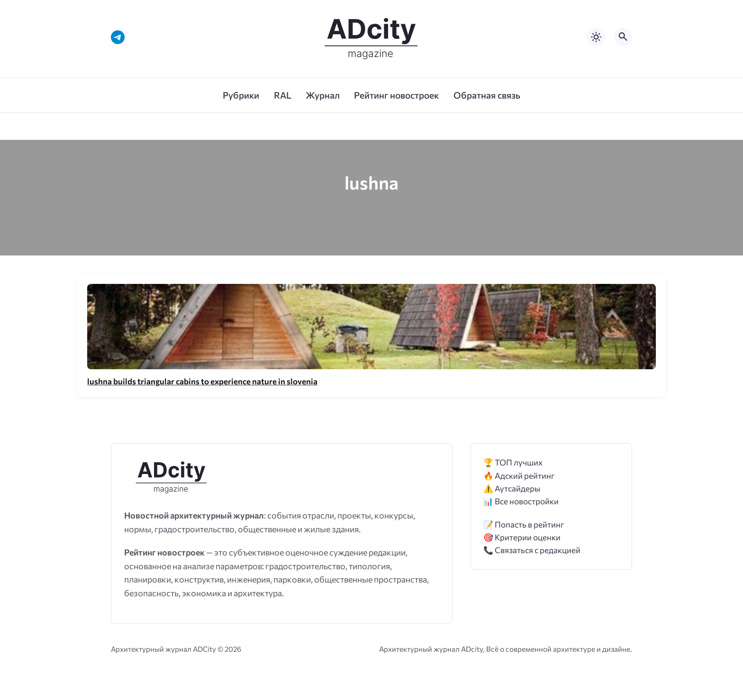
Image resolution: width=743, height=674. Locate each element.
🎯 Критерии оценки (522, 537)
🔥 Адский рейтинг (519, 476)
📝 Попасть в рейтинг (523, 524)
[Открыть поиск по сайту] (623, 37)
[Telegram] (118, 37)
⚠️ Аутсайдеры (511, 488)
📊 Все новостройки (521, 501)
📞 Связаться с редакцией (531, 550)
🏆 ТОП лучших (513, 462)
